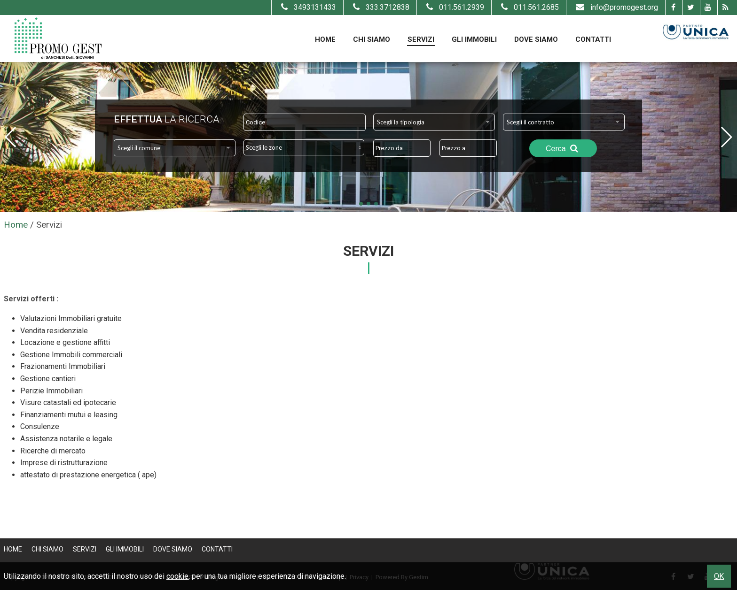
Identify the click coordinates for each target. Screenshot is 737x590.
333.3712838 (380, 7)
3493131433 (307, 7)
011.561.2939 (454, 7)
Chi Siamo (371, 39)
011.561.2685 (529, 7)
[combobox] (434, 122)
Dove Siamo (536, 39)
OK (719, 576)
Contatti (593, 39)
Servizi (421, 39)
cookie (177, 576)
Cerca (563, 148)
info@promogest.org (615, 7)
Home (325, 39)
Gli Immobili (474, 39)
